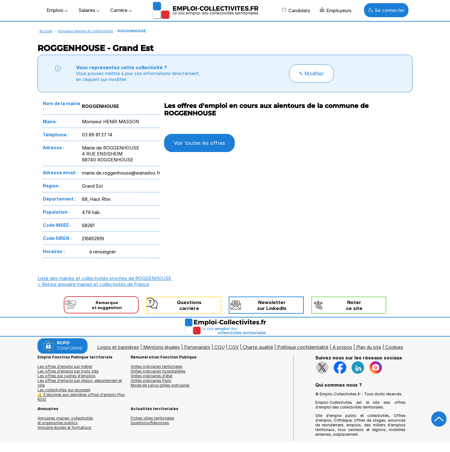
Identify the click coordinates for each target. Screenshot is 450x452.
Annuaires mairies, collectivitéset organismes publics (65, 420)
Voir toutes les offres (199, 143)
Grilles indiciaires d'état (151, 375)
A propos (342, 347)
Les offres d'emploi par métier (65, 366)
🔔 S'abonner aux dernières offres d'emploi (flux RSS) (81, 397)
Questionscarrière (189, 305)
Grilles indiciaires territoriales (156, 366)
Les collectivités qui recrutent (64, 390)
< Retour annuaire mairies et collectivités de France (93, 284)
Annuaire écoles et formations (65, 427)
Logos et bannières (118, 347)
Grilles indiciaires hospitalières (158, 371)
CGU (219, 347)
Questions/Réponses (150, 422)
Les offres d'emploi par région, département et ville (80, 383)
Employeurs (336, 10)
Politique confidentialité (302, 347)
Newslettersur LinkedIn (271, 305)
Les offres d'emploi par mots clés (68, 371)
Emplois (57, 10)
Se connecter (386, 10)
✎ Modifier (311, 73)
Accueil (45, 31)
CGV (234, 347)
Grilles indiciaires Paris (151, 380)
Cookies (394, 347)
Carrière (121, 10)
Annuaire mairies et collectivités (85, 31)
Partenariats (197, 347)
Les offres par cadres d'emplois (67, 375)
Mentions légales (161, 347)
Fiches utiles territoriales (152, 418)
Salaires (89, 10)
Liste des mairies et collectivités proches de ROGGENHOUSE (104, 278)
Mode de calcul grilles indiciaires (160, 385)
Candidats (296, 10)
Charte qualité (258, 347)
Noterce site (354, 305)
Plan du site (368, 347)
